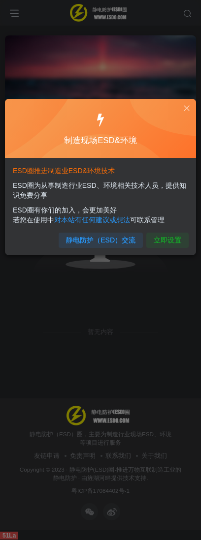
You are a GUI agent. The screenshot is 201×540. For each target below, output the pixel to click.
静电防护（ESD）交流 (101, 239)
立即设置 (166, 239)
